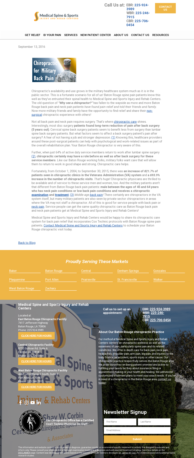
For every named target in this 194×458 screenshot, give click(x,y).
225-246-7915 (138, 15)
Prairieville (88, 278)
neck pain (38, 205)
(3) (72, 193)
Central (86, 269)
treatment (62, 193)
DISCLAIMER (24, 451)
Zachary (50, 286)
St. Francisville (127, 278)
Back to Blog (26, 241)
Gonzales (159, 269)
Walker (158, 278)
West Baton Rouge (21, 286)
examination (40, 193)
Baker (13, 269)
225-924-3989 (137, 7)
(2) (33, 154)
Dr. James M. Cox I (127, 451)
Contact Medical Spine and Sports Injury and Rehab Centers (83, 223)
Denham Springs (128, 269)
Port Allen (52, 278)
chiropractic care (125, 120)
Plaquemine (17, 278)
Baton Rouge (53, 269)
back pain (96, 193)
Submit (137, 437)
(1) (113, 135)
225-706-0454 (137, 23)
